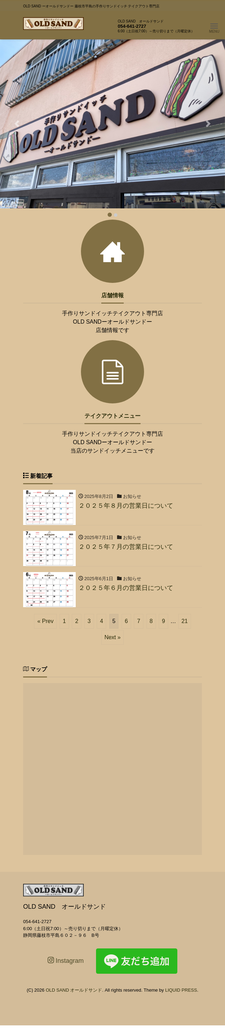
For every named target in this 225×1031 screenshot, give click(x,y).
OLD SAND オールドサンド (74, 990)
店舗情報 (112, 295)
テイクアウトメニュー (112, 416)
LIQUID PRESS (181, 990)
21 (185, 621)
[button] (17, 124)
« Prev (45, 621)
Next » (112, 637)
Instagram (66, 960)
